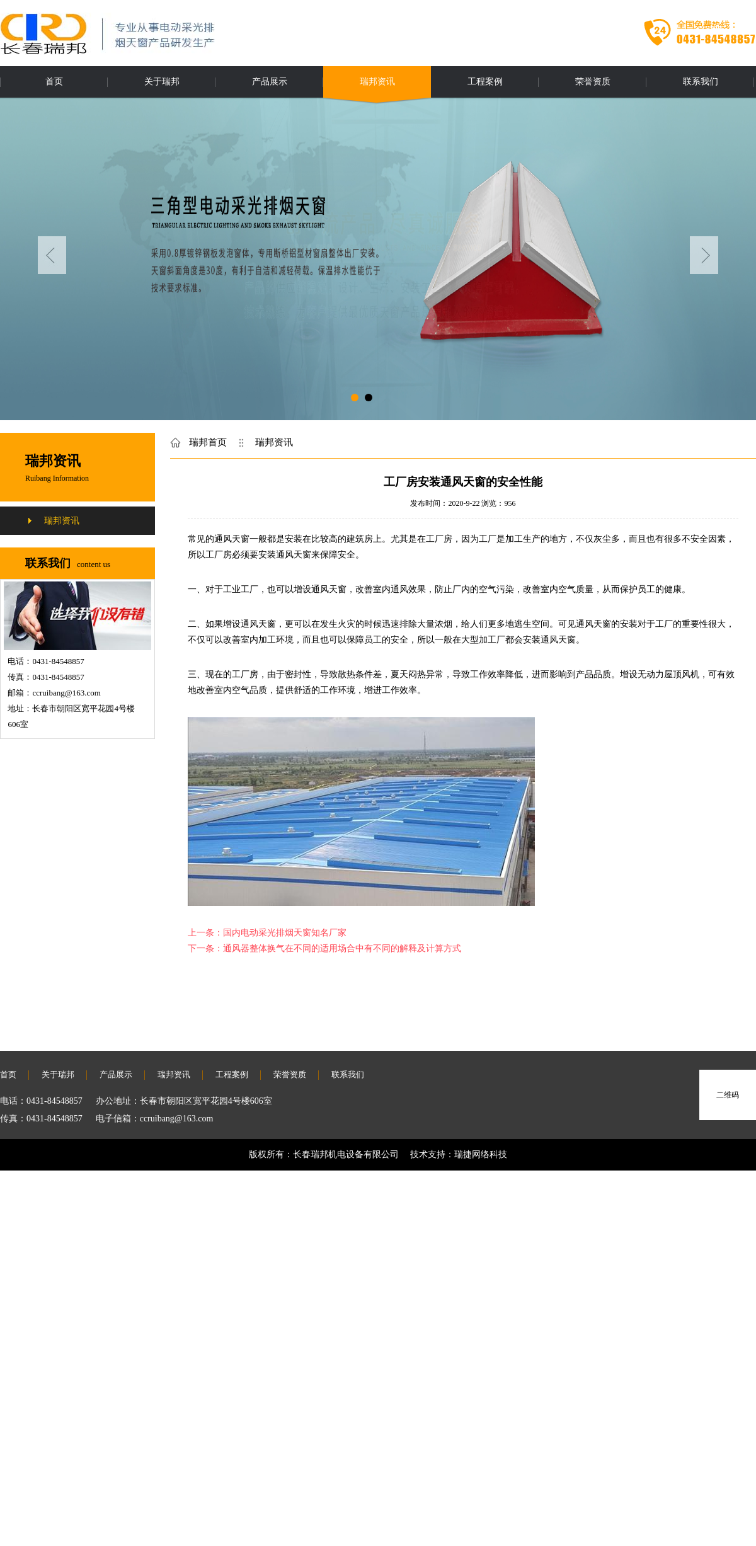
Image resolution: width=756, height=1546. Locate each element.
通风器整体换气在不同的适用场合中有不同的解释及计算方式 (342, 948)
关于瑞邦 (162, 81)
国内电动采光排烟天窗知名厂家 (284, 932)
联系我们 (700, 81)
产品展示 (269, 81)
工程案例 (485, 81)
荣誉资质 (592, 81)
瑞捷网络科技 (480, 1154)
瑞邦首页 (208, 442)
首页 (54, 81)
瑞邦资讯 (377, 81)
